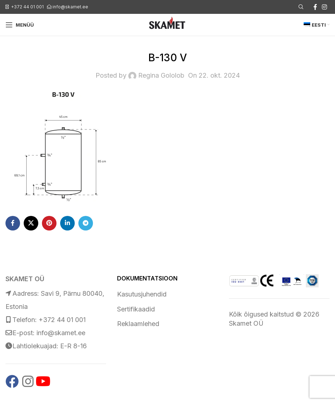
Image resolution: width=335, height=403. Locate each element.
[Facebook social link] (315, 6)
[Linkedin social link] (67, 223)
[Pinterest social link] (49, 223)
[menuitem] (317, 24)
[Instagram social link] (325, 6)
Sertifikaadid (136, 309)
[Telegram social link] (85, 223)
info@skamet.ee (70, 6)
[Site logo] (167, 24)
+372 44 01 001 (27, 6)
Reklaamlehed (138, 324)
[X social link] (31, 223)
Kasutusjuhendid (142, 294)
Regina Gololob (161, 75)
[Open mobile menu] (20, 25)
